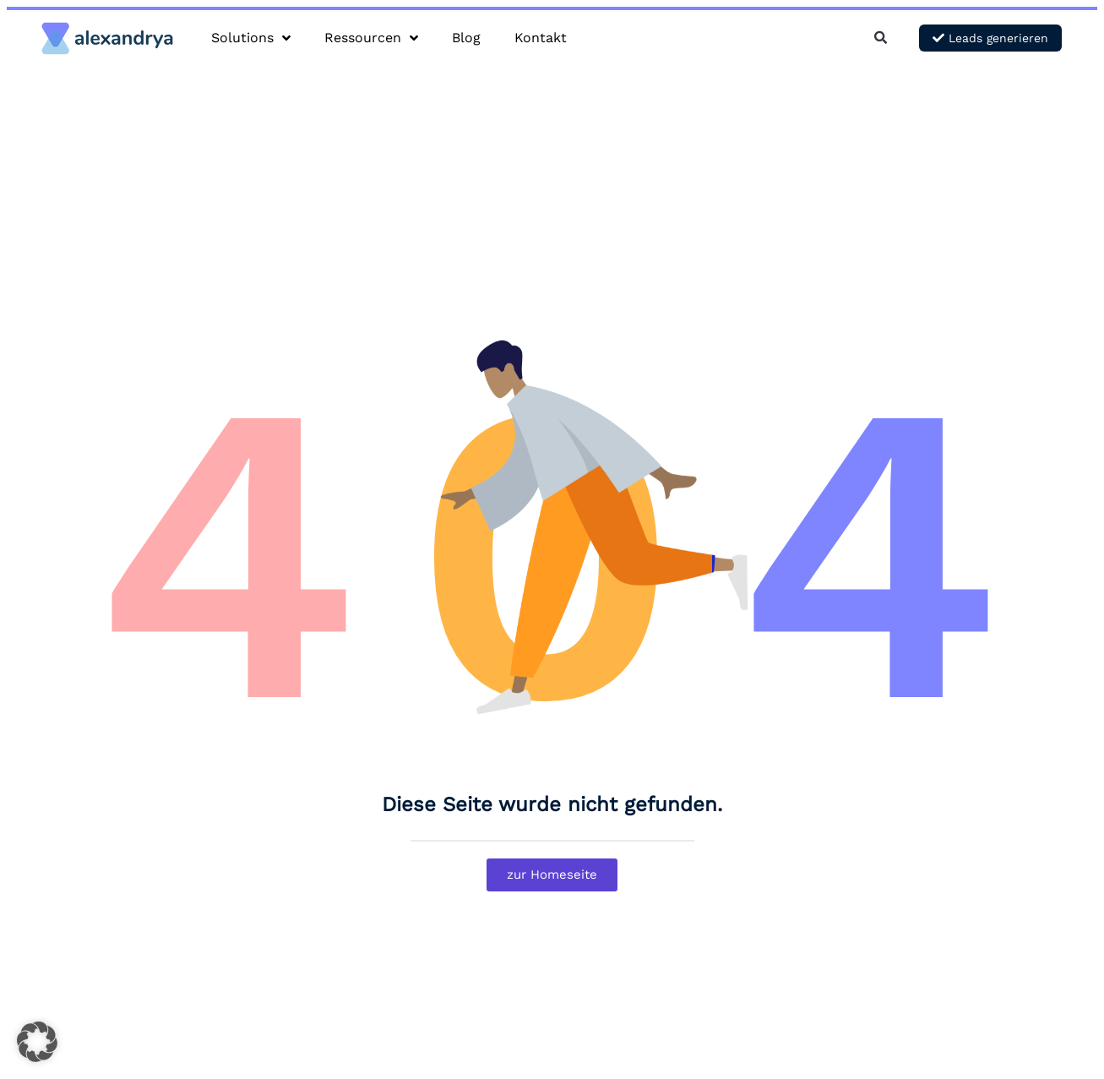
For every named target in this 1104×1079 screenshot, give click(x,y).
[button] (881, 38)
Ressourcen (371, 38)
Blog (466, 38)
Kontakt (540, 38)
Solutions (251, 38)
